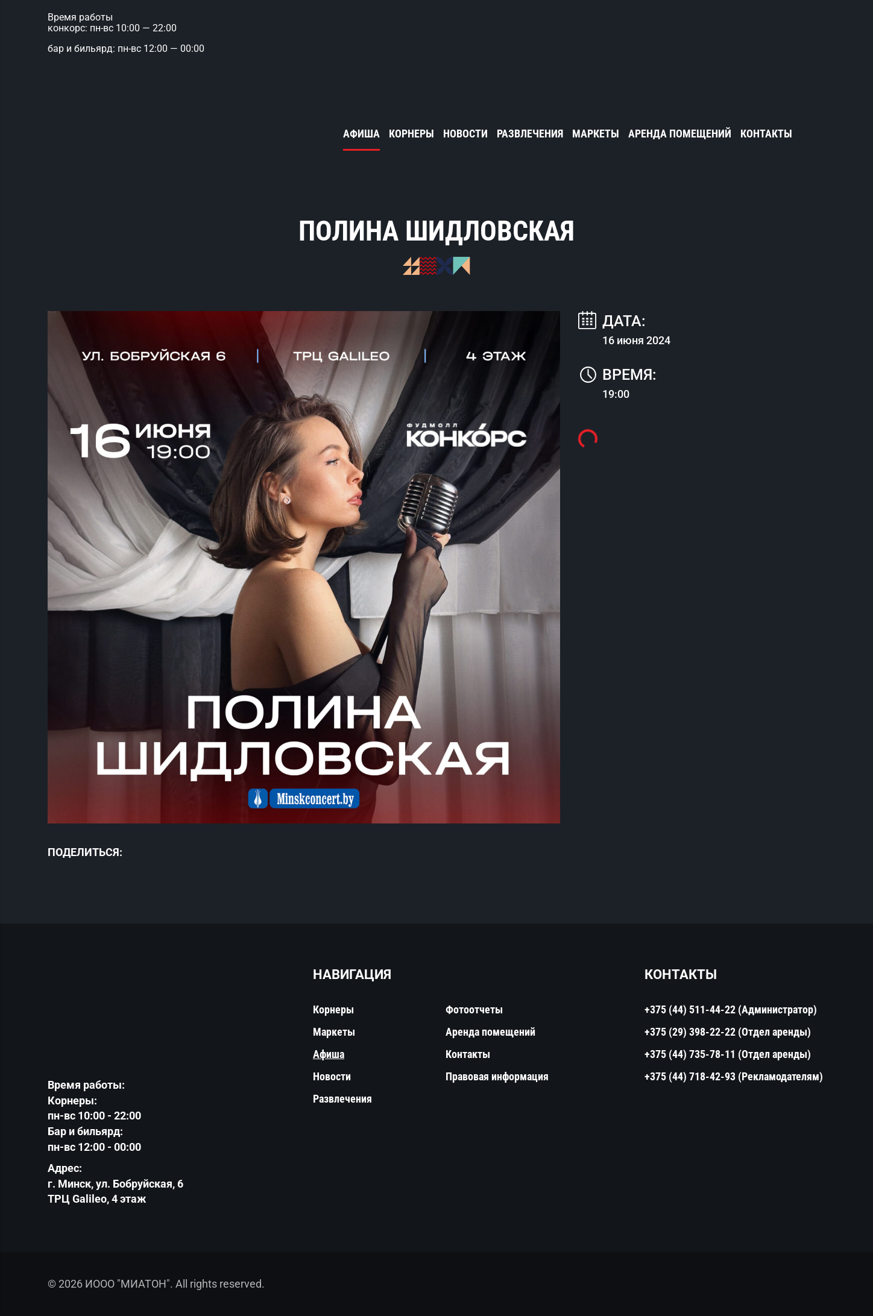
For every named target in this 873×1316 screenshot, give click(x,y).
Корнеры (411, 133)
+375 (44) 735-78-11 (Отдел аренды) (728, 1054)
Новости (465, 133)
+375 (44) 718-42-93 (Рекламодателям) (734, 1076)
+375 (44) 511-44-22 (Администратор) (731, 1009)
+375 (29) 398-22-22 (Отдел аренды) (728, 1031)
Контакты (766, 133)
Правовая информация (497, 1076)
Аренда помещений (679, 133)
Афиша (361, 133)
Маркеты (595, 133)
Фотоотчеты (474, 1009)
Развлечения (530, 133)
